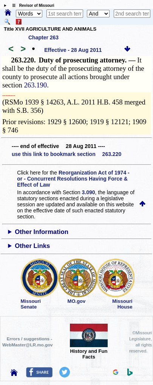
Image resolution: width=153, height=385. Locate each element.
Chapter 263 (43, 37)
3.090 (88, 192)
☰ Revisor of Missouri (31, 5)
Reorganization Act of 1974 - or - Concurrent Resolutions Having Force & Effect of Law (73, 179)
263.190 (35, 85)
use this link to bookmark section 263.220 (66, 154)
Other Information (41, 231)
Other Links (32, 245)
